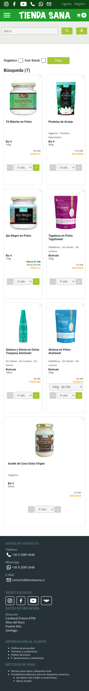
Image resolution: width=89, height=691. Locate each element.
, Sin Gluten (67, 247)
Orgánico (10, 60)
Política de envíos (20, 654)
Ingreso (67, 4)
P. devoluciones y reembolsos (27, 658)
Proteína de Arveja (60, 121)
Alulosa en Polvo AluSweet (59, 351)
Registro (80, 4)
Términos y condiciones (24, 651)
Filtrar (58, 60)
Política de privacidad (22, 648)
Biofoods (53, 255)
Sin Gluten (11, 361)
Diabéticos (54, 247)
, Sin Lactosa (25, 361)
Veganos (53, 133)
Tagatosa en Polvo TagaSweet (60, 237)
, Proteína (64, 133)
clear (40, 77)
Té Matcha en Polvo (19, 121)
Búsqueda (17, 70)
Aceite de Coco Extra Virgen (26, 463)
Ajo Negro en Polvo (18, 235)
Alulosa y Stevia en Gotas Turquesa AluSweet (22, 351)
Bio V (9, 141)
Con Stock (32, 60)
